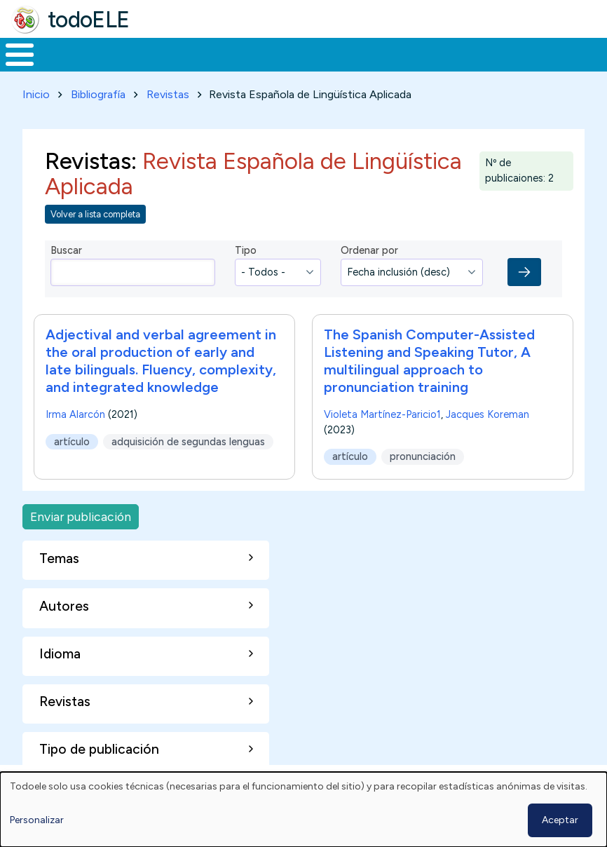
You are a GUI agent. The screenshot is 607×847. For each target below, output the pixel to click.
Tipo (246, 247)
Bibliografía (98, 91)
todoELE (89, 19)
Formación (158, 53)
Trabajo (241, 53)
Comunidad (501, 53)
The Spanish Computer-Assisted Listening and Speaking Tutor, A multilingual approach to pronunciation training (429, 358)
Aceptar (560, 820)
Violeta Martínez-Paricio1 (382, 412)
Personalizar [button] (37, 820)
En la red (320, 53)
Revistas (167, 91)
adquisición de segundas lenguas (188, 439)
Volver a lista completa (95, 211)
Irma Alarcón (75, 412)
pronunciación (423, 454)
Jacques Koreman (487, 412)
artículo (72, 439)
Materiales (67, 53)
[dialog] (303, 809)
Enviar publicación (80, 513)
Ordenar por (369, 247)
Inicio (12, 53)
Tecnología (408, 53)
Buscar (564, 53)
